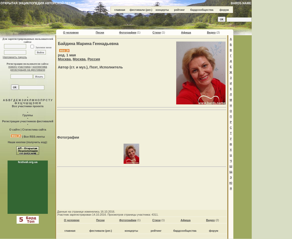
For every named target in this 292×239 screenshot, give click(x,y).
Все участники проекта (27, 106)
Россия (94, 59)
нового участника (19, 66)
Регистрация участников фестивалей (27, 121)
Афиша (186, 32)
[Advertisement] (142, 119)
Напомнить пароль (15, 57)
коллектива (39, 66)
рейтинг (179, 9)
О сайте (14, 129)
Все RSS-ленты (34, 136)
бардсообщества (201, 9)
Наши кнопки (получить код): (28, 142)
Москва (64, 59)
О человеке (71, 32)
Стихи (157, 32)
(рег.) (148, 9)
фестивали (137, 9)
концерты (162, 9)
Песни (100, 32)
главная (119, 9)
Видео (211, 32)
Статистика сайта (34, 129)
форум (224, 9)
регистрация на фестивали (27, 69)
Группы (27, 115)
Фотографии (127, 32)
